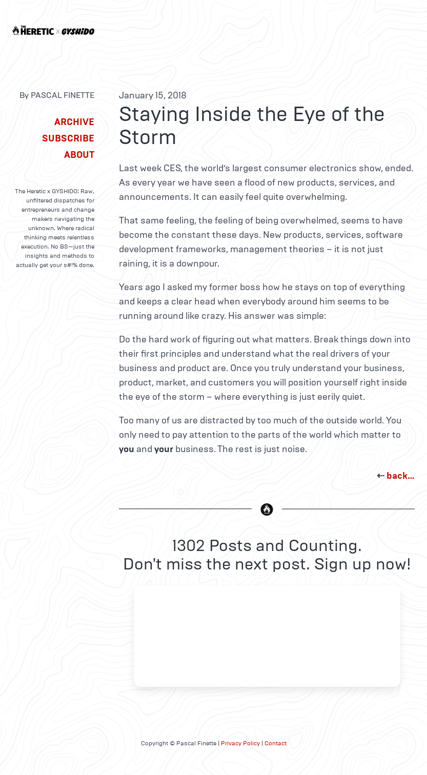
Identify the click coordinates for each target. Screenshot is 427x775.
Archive (74, 122)
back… (401, 475)
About (79, 154)
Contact (276, 743)
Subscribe (68, 138)
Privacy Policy (240, 743)
